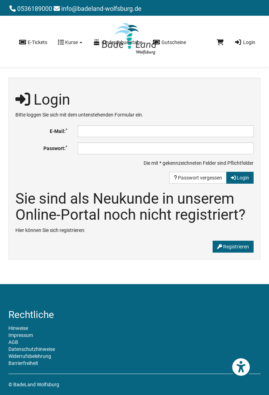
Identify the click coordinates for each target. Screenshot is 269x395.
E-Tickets (33, 42)
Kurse (70, 42)
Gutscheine (169, 42)
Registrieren (233, 246)
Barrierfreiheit (23, 363)
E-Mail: (58, 131)
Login (244, 42)
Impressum (20, 335)
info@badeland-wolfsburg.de (98, 8)
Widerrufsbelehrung (29, 356)
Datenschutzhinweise (31, 349)
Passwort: (55, 148)
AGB (13, 342)
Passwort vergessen (198, 178)
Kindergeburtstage (117, 42)
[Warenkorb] (220, 42)
